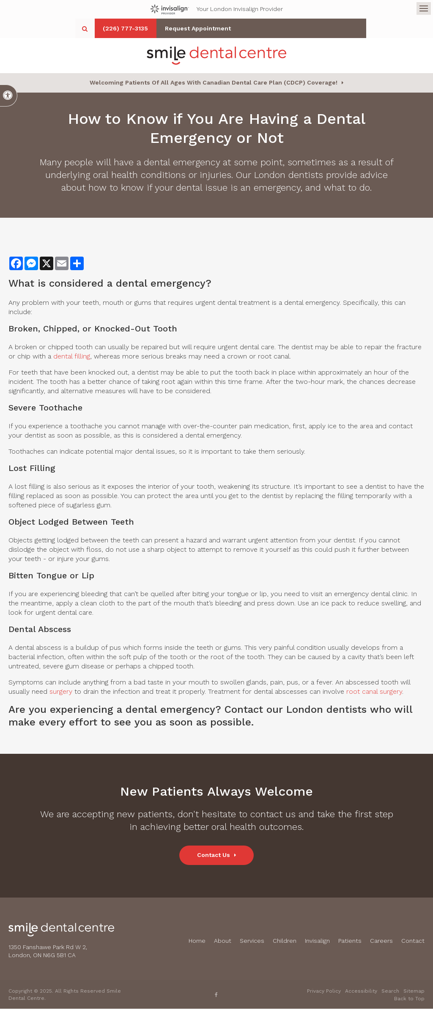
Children (284, 942)
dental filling (71, 358)
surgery (60, 693)
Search (390, 992)
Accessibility (361, 992)
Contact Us (213, 856)
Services (252, 942)
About (222, 942)
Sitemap (414, 992)
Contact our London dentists (296, 711)
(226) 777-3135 (186, 28)
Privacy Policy (324, 992)
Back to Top (409, 1000)
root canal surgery (374, 693)
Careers (381, 942)
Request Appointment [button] (265, 28)
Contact (413, 942)
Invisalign (317, 942)
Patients (350, 942)
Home (197, 942)
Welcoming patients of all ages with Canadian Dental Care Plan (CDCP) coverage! (213, 84)
